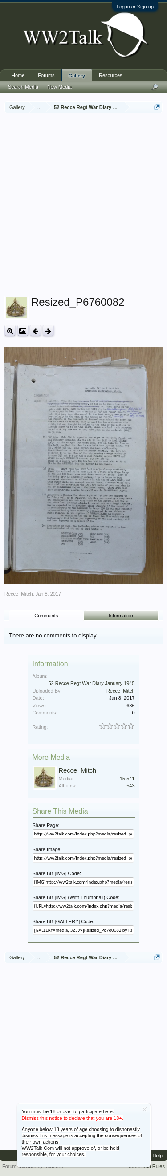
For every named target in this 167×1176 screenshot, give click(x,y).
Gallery (77, 75)
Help (157, 1155)
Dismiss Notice (144, 1109)
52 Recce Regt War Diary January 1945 (91, 683)
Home (18, 75)
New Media (59, 86)
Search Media (23, 86)
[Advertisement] (83, 205)
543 (130, 785)
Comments (46, 615)
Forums (46, 75)
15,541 (127, 778)
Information (121, 615)
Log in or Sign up (135, 6)
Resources (110, 75)
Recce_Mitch (18, 593)
